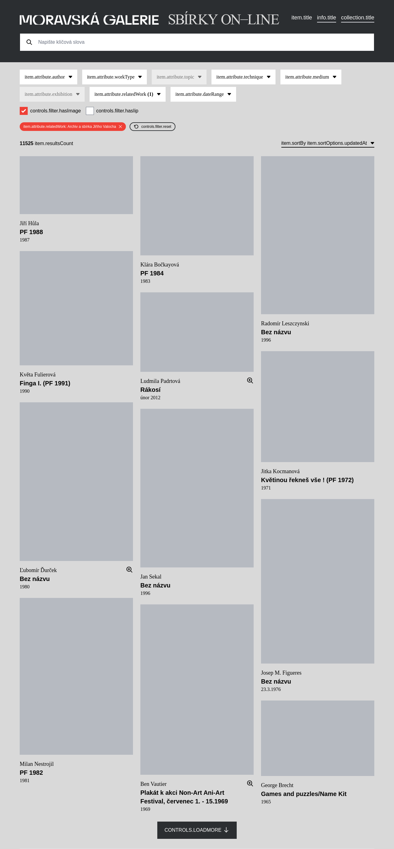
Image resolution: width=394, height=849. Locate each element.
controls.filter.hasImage (55, 110)
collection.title (357, 17)
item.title (301, 17)
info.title (326, 17)
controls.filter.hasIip (117, 110)
